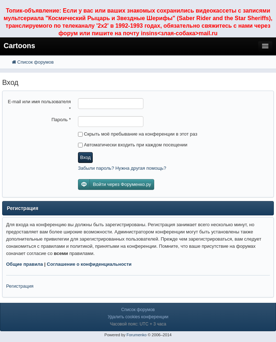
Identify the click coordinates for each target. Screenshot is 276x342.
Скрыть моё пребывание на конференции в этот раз (137, 134)
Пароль (61, 119)
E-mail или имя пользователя (39, 105)
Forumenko (136, 335)
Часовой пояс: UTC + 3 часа (138, 324)
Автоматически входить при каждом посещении (132, 144)
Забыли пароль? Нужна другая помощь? (122, 168)
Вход (85, 157)
